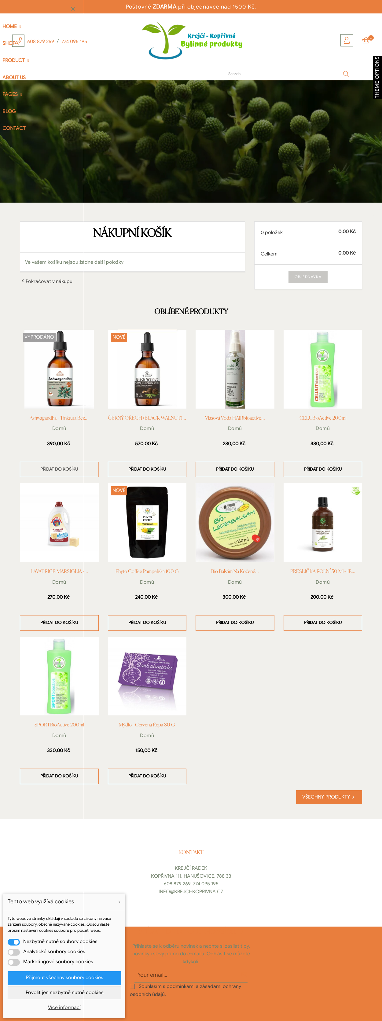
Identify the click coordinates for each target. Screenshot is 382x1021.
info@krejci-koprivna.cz (191, 892)
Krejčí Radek (191, 868)
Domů (59, 428)
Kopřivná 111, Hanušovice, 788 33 (191, 876)
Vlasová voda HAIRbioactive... (235, 418)
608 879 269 (40, 42)
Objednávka (308, 276)
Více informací (64, 1007)
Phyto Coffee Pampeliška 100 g (147, 571)
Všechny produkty (329, 797)
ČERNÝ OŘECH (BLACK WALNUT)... (147, 418)
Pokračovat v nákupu (46, 281)
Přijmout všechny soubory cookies (64, 978)
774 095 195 (74, 42)
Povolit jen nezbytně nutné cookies (65, 993)
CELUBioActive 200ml (322, 418)
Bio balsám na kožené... (235, 571)
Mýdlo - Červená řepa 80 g (147, 725)
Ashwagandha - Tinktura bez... (59, 418)
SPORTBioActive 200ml (59, 725)
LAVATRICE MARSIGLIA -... (59, 571)
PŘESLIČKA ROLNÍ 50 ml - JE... (322, 571)
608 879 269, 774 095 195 (191, 884)
